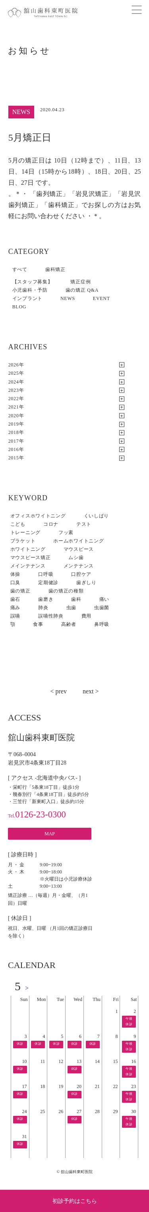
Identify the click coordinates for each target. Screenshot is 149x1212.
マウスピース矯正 (30, 557)
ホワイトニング (28, 549)
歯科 (76, 599)
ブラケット (23, 541)
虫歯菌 (101, 607)
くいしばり (96, 516)
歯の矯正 (20, 591)
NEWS (67, 298)
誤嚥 (15, 616)
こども (17, 524)
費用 (86, 616)
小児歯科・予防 (30, 290)
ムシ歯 (75, 557)
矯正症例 (80, 282)
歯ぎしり (86, 582)
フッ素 (66, 532)
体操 (15, 574)
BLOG (19, 307)
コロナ (50, 524)
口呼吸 (45, 574)
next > (91, 691)
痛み (15, 607)
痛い (104, 599)
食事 (38, 624)
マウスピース (79, 549)
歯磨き (45, 599)
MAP (50, 833)
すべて (19, 269)
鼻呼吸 (101, 624)
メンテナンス (79, 566)
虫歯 (71, 607)
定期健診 (48, 582)
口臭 (15, 582)
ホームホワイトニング (78, 541)
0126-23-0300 (37, 814)
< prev (58, 691)
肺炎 (43, 607)
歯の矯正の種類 (66, 591)
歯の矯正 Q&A (82, 290)
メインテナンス (28, 566)
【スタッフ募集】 (32, 282)
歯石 (15, 599)
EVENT (101, 298)
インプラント (27, 298)
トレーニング (25, 532)
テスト (83, 524)
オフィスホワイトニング (38, 516)
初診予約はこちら (74, 1201)
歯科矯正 (55, 269)
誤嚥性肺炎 (51, 616)
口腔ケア (81, 574)
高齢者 (68, 624)
